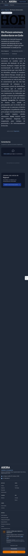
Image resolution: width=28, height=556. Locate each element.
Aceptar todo (14, 552)
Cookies (2, 526)
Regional (6, 5)
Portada (16, 497)
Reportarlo (16, 131)
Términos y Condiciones (5, 524)
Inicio (2, 10)
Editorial (2, 497)
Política (2, 485)
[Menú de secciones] (2, 2)
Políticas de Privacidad (5, 519)
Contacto (3, 507)
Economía (3, 490)
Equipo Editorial (4, 521)
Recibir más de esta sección (12, 184)
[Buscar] (6, 2)
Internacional (3, 492)
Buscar (16, 500)
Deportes (3, 487)
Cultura (16, 485)
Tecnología (17, 487)
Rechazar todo (14, 545)
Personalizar (14, 548)
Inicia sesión (7, 154)
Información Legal (4, 517)
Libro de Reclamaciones (5, 528)
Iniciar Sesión (22, 1)
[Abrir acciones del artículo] (26, 278)
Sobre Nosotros (4, 515)
